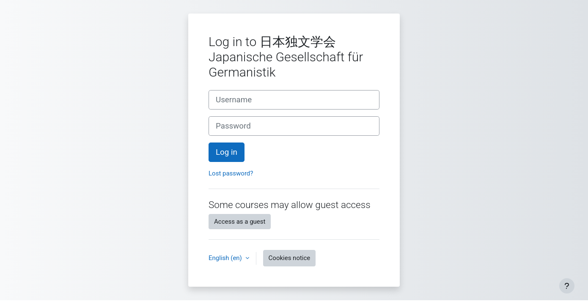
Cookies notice (289, 258)
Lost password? (231, 173)
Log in (226, 152)
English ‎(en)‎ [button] (226, 258)
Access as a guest (239, 221)
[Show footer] (566, 285)
